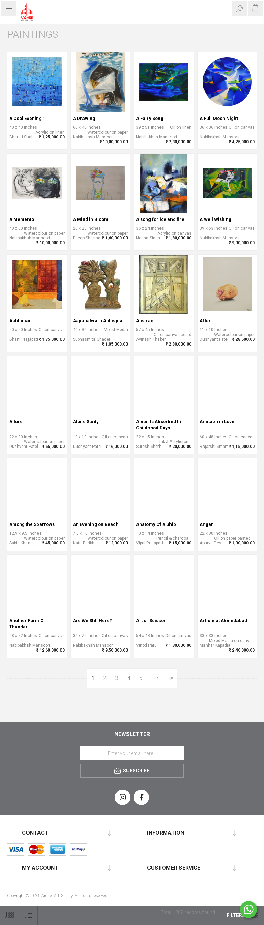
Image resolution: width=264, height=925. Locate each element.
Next (156, 678)
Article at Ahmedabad (223, 620)
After (205, 320)
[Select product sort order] (28, 915)
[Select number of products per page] (9, 915)
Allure (16, 421)
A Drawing (84, 118)
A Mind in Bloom (90, 219)
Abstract (145, 320)
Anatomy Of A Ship (156, 524)
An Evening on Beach (96, 524)
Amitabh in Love (217, 421)
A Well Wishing (215, 219)
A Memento (21, 219)
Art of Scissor (151, 620)
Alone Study (86, 421)
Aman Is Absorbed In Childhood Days (158, 424)
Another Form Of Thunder (27, 623)
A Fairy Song (149, 118)
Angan (207, 524)
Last (170, 678)
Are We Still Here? (92, 620)
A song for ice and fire (160, 219)
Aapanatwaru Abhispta (97, 320)
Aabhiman (20, 320)
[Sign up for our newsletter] (132, 753)
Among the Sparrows (32, 524)
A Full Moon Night (219, 118)
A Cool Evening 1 (27, 118)
